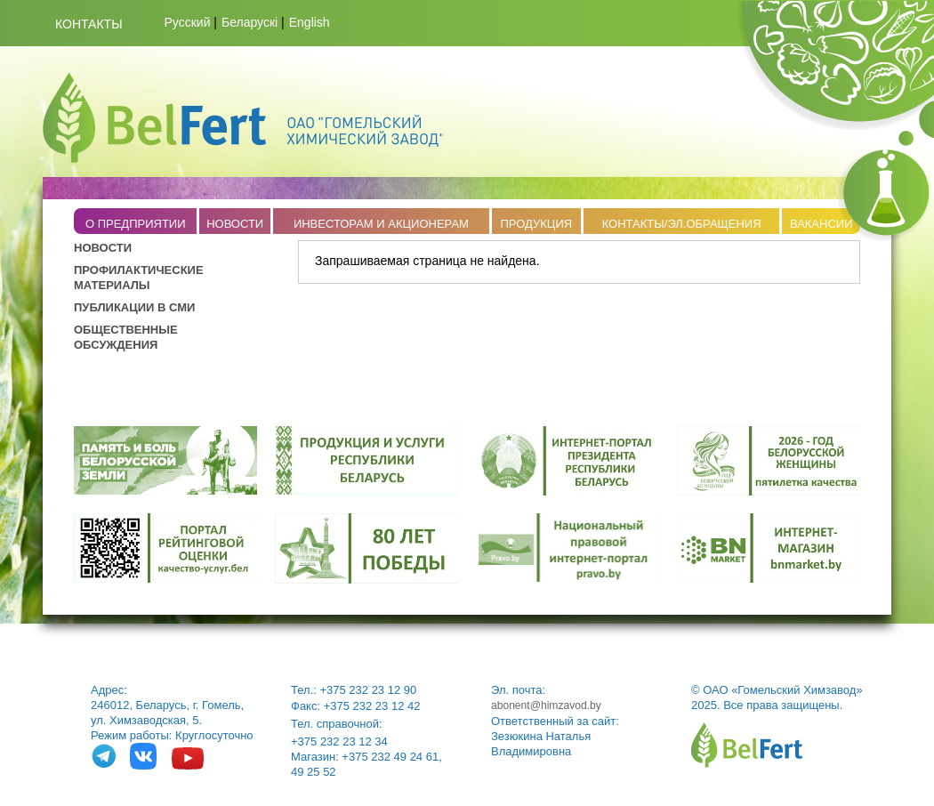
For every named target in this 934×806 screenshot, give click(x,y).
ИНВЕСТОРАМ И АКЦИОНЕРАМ (381, 224)
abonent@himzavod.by (546, 705)
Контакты (89, 24)
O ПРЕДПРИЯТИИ (135, 224)
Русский (188, 22)
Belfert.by (243, 117)
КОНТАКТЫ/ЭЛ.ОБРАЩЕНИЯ (681, 224)
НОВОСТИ (234, 224)
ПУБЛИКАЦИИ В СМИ (134, 307)
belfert (746, 745)
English (309, 22)
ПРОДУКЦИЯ (536, 224)
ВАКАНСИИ (821, 224)
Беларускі (249, 22)
